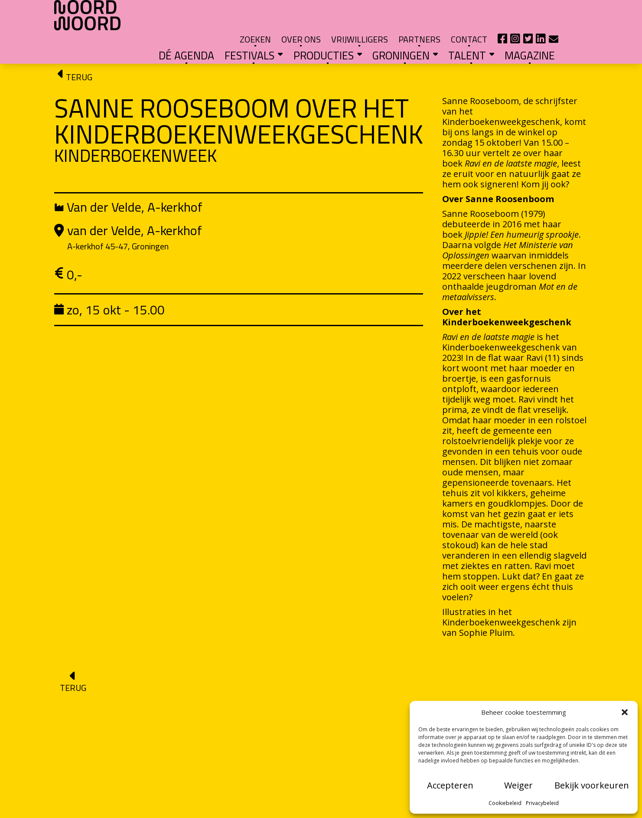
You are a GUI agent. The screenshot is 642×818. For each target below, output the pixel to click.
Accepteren (450, 785)
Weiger (518, 785)
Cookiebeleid (505, 803)
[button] (624, 712)
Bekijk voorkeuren (591, 785)
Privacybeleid (542, 803)
